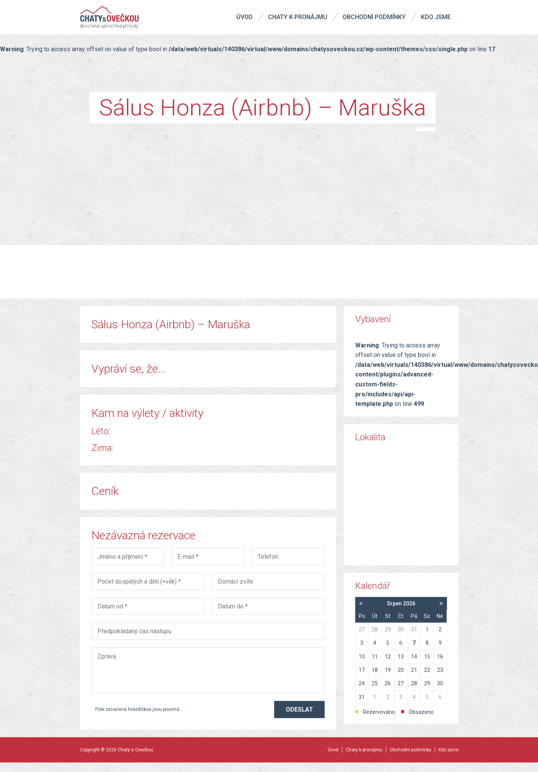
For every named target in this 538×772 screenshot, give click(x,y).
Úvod (244, 17)
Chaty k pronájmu (297, 17)
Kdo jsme (436, 17)
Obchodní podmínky (374, 17)
